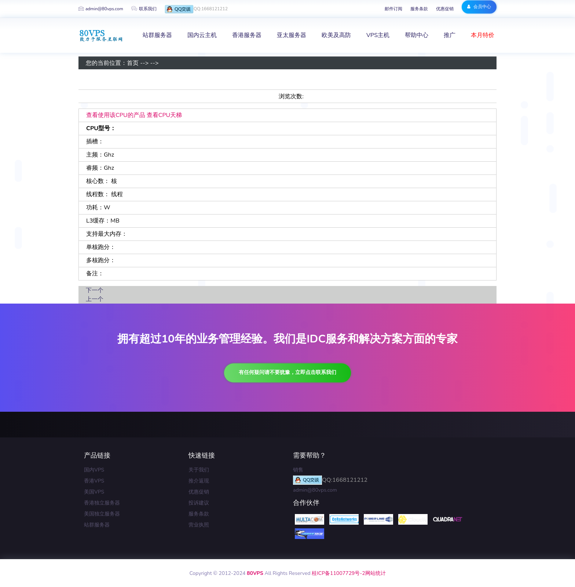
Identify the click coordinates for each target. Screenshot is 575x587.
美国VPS (94, 491)
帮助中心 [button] (416, 35)
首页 (133, 63)
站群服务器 (97, 524)
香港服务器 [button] (246, 35)
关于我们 (198, 469)
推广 (449, 35)
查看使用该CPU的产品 (115, 115)
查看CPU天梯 (164, 115)
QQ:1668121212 (196, 9)
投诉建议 (198, 502)
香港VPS (94, 480)
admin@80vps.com (100, 9)
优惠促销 (445, 9)
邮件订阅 (393, 9)
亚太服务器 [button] (291, 35)
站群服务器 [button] (157, 35)
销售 (298, 469)
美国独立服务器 (102, 513)
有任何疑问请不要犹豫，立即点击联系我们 (287, 372)
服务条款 (419, 9)
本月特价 (482, 35)
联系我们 (144, 9)
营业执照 (198, 524)
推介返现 (198, 480)
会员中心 (479, 7)
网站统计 (375, 573)
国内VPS (94, 469)
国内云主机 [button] (202, 35)
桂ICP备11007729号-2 (338, 573)
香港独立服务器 (102, 502)
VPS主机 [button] (377, 35)
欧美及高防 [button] (336, 35)
